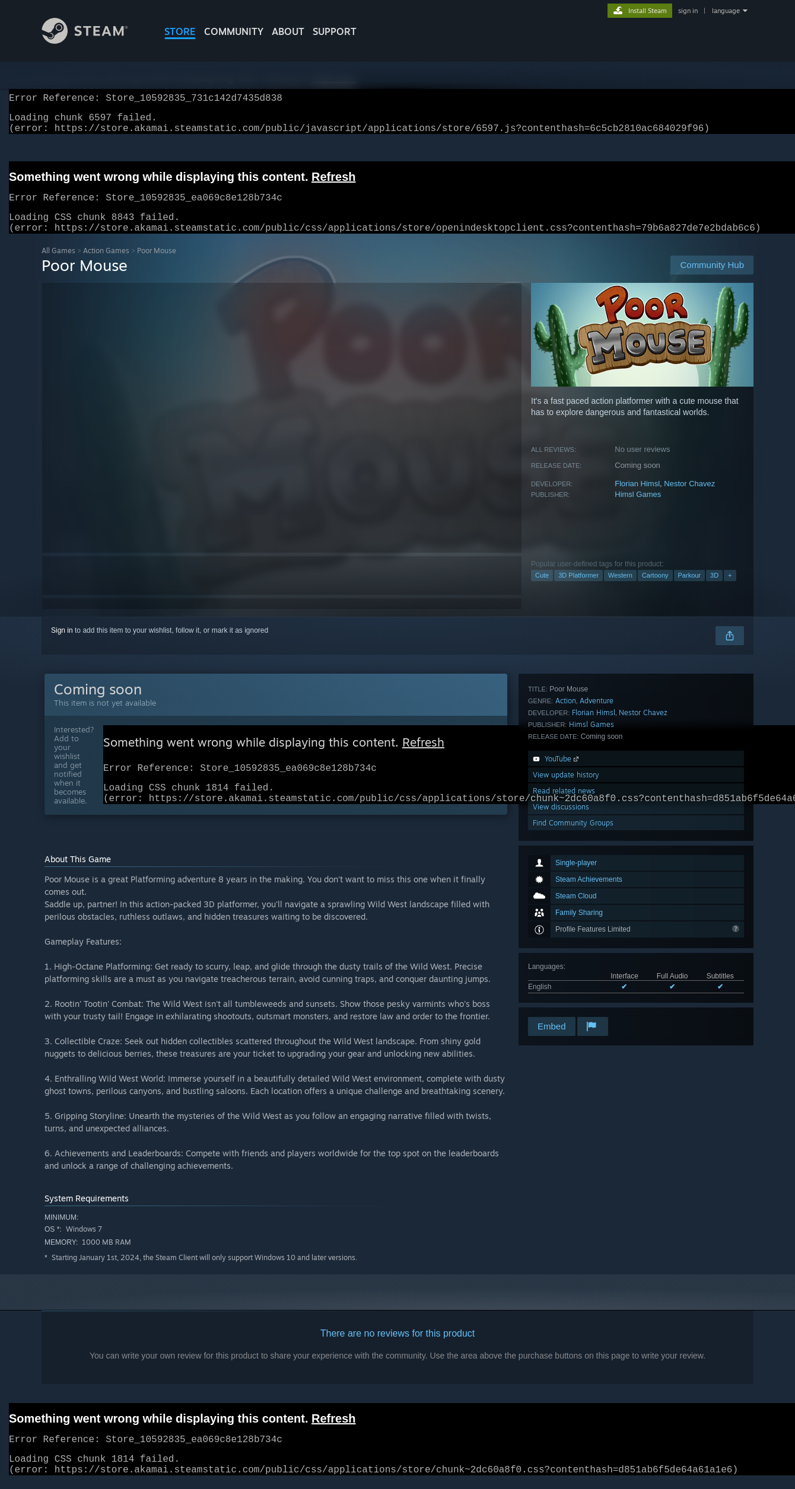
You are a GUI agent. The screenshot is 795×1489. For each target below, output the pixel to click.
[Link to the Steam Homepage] (94, 41)
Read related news (564, 966)
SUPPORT (335, 31)
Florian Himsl (637, 497)
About (288, 31)
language (726, 11)
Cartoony (655, 589)
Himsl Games (638, 508)
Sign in (62, 644)
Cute (542, 589)
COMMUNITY (233, 31)
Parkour (689, 589)
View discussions (561, 982)
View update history (566, 950)
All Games (58, 264)
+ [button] (730, 589)
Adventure (596, 876)
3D (714, 589)
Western (620, 589)
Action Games (106, 264)
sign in (688, 11)
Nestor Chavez (689, 497)
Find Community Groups (573, 998)
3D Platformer (578, 589)
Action (565, 876)
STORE (180, 31)
